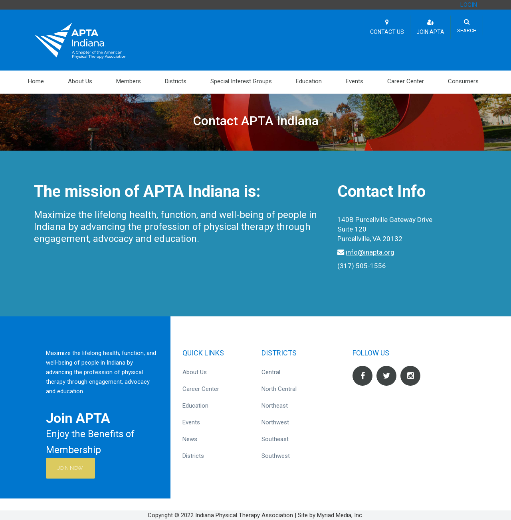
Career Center (405, 81)
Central (270, 372)
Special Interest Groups (241, 81)
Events (354, 81)
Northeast (274, 405)
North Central (279, 388)
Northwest (275, 422)
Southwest (275, 455)
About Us (80, 81)
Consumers (463, 81)
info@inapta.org (370, 252)
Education (309, 81)
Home (36, 81)
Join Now (70, 468)
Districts (175, 81)
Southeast (275, 439)
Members (128, 81)
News (189, 439)
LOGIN (468, 4)
